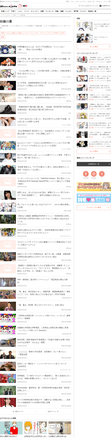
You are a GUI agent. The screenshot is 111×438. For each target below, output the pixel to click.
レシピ (77, 1)
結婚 (13, 33)
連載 (62, 11)
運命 (2, 37)
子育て (67, 1)
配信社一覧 (92, 11)
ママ (49, 33)
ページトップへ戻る (94, 207)
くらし (72, 1)
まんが (89, 1)
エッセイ (68, 11)
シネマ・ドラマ (39, 33)
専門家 (76, 11)
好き (63, 33)
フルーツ (27, 33)
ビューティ (83, 1)
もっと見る (94, 46)
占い (94, 1)
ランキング (50, 11)
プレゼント (99, 1)
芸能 (2, 33)
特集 (57, 11)
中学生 (56, 33)
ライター (83, 11)
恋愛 (42, 11)
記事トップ (5, 11)
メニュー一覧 (106, 1)
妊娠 (19, 33)
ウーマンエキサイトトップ (88, 6)
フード (26, 11)
